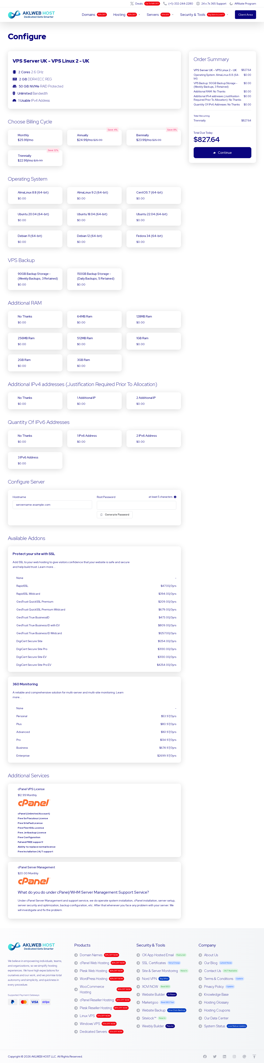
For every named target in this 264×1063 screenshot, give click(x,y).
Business (94, 747)
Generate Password (114, 514)
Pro (94, 739)
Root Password (106, 497)
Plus (94, 724)
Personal (94, 716)
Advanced (94, 732)
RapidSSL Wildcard (94, 593)
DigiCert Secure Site (94, 641)
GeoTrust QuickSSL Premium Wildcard (94, 609)
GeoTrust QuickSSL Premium (94, 601)
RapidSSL (94, 585)
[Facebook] (205, 1056)
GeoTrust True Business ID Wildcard (94, 633)
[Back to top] (254, 1056)
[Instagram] (234, 1056)
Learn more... (47, 567)
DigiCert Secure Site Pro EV (94, 664)
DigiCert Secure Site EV (94, 657)
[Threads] (244, 1056)
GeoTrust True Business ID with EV (94, 625)
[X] (215, 1056)
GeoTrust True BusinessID (94, 617)
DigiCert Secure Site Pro (94, 649)
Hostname (19, 497)
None (94, 578)
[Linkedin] (225, 1056)
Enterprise (94, 755)
